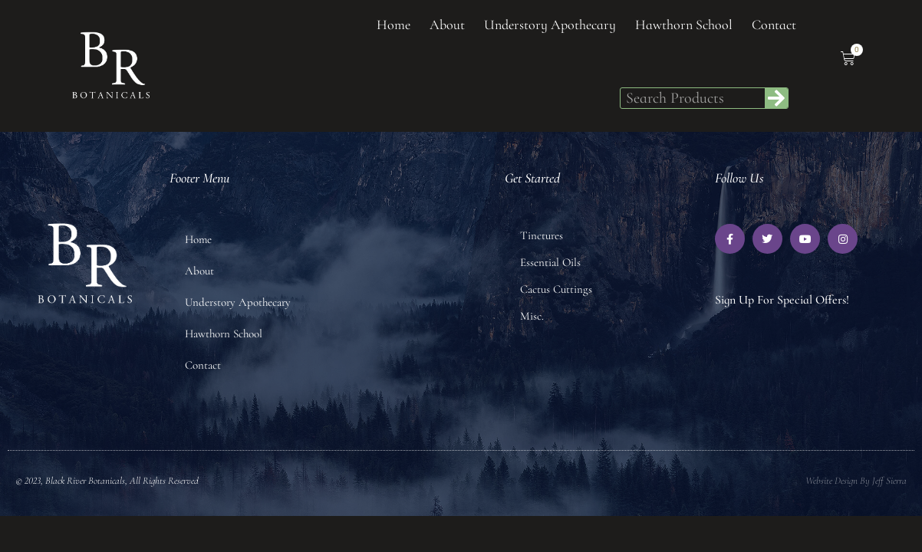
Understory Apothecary (550, 24)
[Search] (776, 98)
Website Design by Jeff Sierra (856, 481)
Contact (774, 24)
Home (393, 24)
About (447, 24)
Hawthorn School (684, 24)
